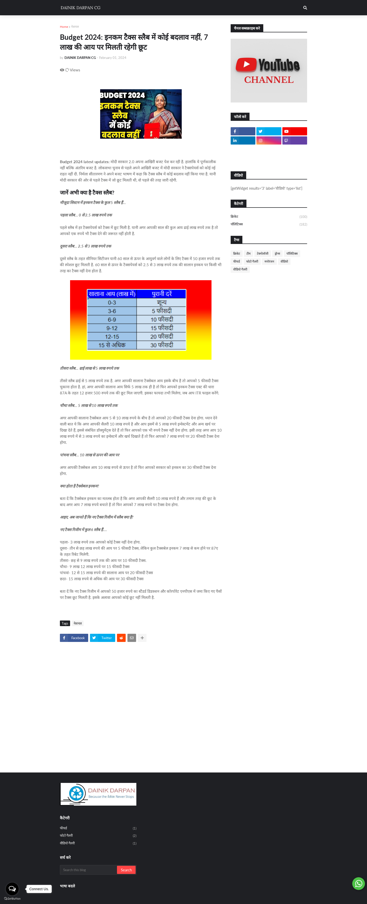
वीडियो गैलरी (240, 269)
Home (64, 27)
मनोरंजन (269, 261)
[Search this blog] (89, 870)
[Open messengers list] (12, 889)
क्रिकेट (269, 216)
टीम (248, 253)
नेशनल (75, 27)
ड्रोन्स (277, 253)
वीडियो (284, 261)
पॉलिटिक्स (269, 224)
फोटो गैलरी (252, 261)
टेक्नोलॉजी (262, 253)
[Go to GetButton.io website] (12, 898)
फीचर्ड (236, 261)
